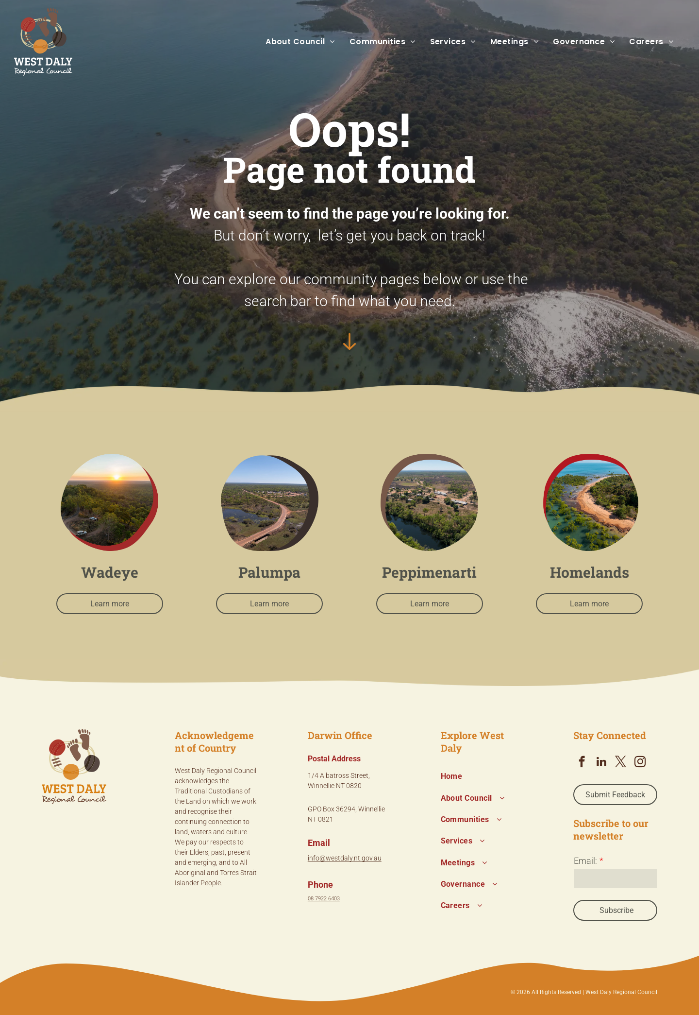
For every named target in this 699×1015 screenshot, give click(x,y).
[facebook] (581, 763)
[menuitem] (293, 42)
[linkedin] (601, 763)
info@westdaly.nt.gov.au (345, 858)
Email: (585, 861)
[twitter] (620, 763)
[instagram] (640, 763)
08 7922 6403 (324, 898)
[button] (293, 42)
